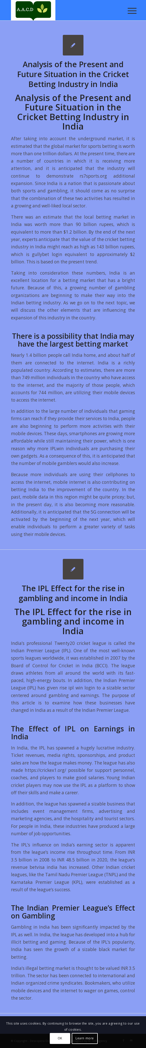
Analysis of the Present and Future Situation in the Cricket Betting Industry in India (73, 74)
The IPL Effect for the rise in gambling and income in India (73, 593)
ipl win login (81, 688)
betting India (25, 489)
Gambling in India (30, 927)
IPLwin (57, 448)
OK (60, 1038)
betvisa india (43, 867)
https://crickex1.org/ (45, 770)
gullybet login (47, 254)
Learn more (85, 1038)
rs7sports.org (93, 176)
